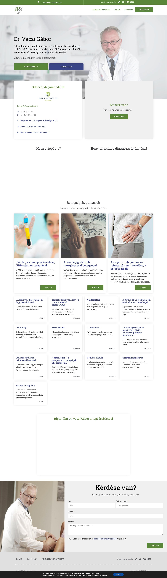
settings (103, 575)
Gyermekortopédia (25, 385)
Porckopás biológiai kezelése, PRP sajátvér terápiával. (35, 263)
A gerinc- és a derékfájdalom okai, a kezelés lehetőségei (136, 301)
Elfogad (118, 574)
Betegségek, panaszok (99, 10)
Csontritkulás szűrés (132, 357)
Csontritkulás (94, 327)
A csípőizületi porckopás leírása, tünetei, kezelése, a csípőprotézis (128, 265)
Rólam (115, 10)
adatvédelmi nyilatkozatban (105, 539)
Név (69, 501)
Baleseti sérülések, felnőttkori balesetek (26, 359)
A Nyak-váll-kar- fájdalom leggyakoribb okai (29, 301)
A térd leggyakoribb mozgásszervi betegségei (80, 263)
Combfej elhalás (95, 357)
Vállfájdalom (93, 299)
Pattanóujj (21, 327)
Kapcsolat (127, 10)
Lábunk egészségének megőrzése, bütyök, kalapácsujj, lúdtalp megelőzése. (133, 331)
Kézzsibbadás (58, 327)
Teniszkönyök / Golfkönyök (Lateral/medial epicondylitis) (65, 302)
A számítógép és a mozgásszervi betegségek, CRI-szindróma (64, 360)
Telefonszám (121, 501)
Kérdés (71, 522)
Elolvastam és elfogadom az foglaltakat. (98, 539)
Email (70, 512)
